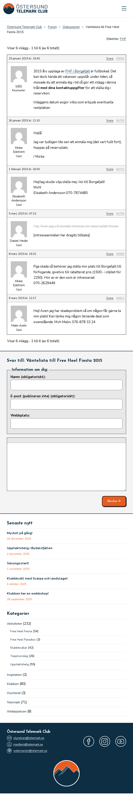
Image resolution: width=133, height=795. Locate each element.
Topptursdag (19, 657)
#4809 (120, 254)
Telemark (14, 703)
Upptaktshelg (19, 665)
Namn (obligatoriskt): (28, 377)
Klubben (13, 685)
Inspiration (15, 676)
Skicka (112, 501)
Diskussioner (71, 27)
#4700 (120, 121)
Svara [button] (109, 59)
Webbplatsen (17, 712)
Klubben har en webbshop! (29, 595)
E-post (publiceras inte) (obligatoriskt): (43, 396)
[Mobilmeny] (124, 9)
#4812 (120, 298)
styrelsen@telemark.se (26, 739)
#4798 (120, 214)
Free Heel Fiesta (22, 632)
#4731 (120, 169)
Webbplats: (20, 416)
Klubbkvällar (18, 649)
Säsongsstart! (18, 564)
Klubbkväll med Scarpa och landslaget (39, 580)
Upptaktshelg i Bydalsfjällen (30, 549)
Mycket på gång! (20, 533)
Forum (52, 27)
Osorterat (14, 694)
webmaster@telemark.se (28, 752)
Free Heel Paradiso (24, 641)
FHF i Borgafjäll (77, 71)
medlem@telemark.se (25, 745)
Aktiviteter (15, 624)
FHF (123, 39)
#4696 (120, 59)
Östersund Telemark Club (24, 27)
